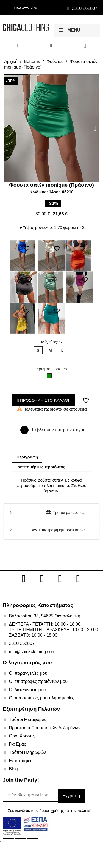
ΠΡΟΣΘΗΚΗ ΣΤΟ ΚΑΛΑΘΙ (43, 400)
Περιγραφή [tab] (27, 457)
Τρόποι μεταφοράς (65, 512)
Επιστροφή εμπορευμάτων (58, 530)
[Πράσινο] (50, 377)
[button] (8, 128)
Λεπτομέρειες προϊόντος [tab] (41, 467)
